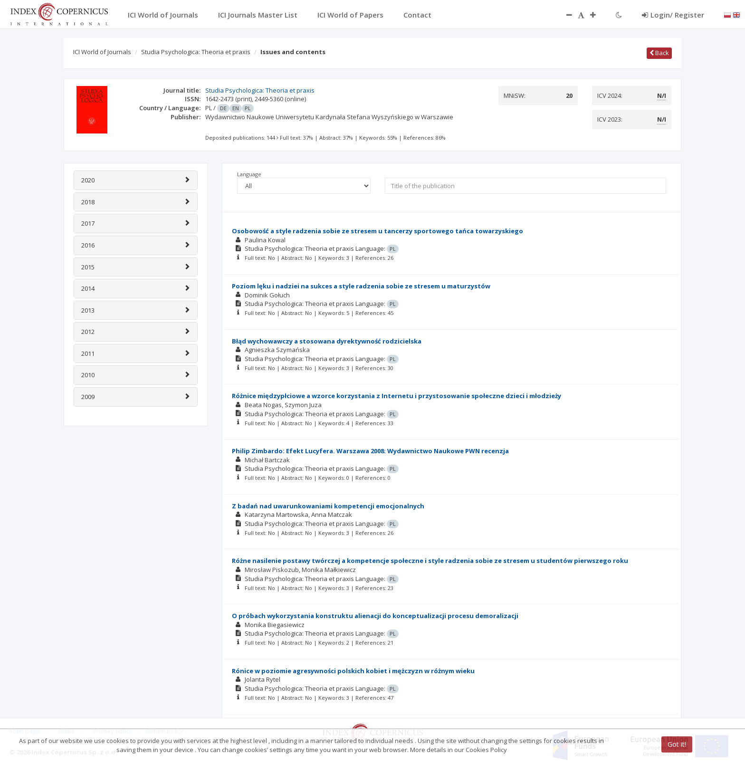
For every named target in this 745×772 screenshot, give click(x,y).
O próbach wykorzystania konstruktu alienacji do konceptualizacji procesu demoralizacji (375, 615)
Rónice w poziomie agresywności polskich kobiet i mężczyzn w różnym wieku (353, 671)
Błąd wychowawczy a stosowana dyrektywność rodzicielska (326, 341)
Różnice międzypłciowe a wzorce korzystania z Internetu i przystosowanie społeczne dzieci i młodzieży (396, 395)
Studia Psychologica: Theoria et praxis (195, 52)
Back (659, 52)
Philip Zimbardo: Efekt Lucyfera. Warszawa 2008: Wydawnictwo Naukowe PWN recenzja (370, 451)
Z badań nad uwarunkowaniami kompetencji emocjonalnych (328, 506)
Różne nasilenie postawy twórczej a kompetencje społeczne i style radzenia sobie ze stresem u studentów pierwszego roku (430, 560)
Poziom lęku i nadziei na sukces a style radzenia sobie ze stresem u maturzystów (361, 286)
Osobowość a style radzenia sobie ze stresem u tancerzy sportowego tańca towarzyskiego (377, 231)
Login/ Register (673, 14)
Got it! (677, 744)
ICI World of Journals (102, 52)
